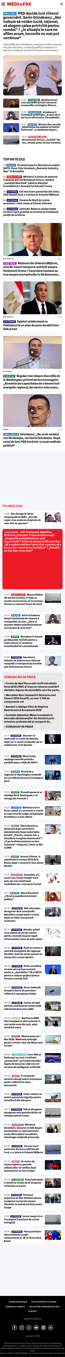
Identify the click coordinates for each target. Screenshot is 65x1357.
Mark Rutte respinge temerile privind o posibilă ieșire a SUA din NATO (20, 759)
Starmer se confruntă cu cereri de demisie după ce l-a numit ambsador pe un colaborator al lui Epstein (23, 740)
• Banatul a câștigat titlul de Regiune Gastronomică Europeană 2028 (26, 708)
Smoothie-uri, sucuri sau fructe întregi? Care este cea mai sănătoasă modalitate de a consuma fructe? (23, 879)
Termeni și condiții (15, 1307)
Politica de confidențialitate (44, 1307)
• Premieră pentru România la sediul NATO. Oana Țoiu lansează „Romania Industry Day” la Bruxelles (31, 168)
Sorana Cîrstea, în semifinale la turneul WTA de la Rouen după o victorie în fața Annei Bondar (23, 861)
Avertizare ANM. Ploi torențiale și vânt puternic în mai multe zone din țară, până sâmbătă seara (22, 1023)
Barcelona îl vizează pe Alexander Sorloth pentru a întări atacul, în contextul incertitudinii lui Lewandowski (23, 641)
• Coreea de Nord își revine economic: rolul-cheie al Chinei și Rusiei (27, 202)
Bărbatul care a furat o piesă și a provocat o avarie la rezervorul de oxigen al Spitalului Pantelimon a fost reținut (23, 812)
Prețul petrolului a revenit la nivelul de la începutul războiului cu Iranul (23, 1182)
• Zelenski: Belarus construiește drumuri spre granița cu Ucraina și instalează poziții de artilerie (30, 212)
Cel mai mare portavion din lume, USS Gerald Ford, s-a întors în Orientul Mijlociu (23, 1149)
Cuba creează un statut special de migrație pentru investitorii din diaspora (23, 1097)
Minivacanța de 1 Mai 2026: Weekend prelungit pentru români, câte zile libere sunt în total (23, 1041)
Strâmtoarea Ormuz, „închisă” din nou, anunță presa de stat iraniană (41, 139)
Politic (6, 429)
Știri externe (8, 259)
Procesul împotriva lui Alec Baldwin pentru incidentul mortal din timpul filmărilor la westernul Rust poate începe (23, 1201)
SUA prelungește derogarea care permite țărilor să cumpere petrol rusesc (23, 1112)
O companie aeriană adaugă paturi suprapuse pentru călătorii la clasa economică (23, 1080)
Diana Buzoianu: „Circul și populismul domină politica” (21, 896)
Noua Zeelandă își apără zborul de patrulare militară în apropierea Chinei (22, 990)
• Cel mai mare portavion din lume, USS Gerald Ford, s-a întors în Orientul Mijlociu (31, 193)
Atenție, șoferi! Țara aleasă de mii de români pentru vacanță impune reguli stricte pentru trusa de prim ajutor (23, 934)
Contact (32, 1311)
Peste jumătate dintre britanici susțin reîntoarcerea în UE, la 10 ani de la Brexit (22, 1236)
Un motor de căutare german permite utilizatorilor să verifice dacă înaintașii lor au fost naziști (20, 1166)
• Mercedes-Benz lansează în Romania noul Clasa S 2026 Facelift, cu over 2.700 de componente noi (30, 698)
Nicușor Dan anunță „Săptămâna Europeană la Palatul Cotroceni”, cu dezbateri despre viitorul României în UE (41, 127)
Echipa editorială (18, 1302)
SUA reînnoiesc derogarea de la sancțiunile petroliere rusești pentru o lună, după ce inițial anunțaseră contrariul (22, 914)
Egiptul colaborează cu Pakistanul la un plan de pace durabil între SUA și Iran (31, 325)
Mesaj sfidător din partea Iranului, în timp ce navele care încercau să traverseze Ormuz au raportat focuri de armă (23, 599)
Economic (7, 371)
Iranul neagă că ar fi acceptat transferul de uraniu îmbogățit (23, 1219)
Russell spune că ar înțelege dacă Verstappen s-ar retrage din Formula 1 (23, 795)
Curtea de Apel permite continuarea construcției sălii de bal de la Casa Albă (22, 1006)
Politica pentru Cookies (43, 1302)
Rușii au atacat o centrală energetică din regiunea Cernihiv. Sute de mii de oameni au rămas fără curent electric (23, 952)
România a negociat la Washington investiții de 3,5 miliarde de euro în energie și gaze (23, 776)
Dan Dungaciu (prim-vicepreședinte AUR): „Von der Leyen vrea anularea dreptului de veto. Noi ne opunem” (22, 518)
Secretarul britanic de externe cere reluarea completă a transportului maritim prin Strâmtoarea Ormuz (23, 662)
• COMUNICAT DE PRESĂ (18, 726)
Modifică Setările (32, 1319)
